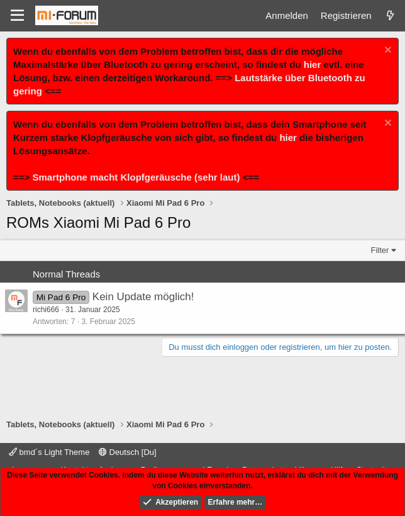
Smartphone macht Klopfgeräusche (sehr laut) (136, 177)
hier (312, 64)
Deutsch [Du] (128, 452)
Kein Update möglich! (143, 297)
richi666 (46, 309)
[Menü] (17, 15)
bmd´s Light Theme (49, 452)
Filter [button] (380, 250)
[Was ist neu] (390, 15)
